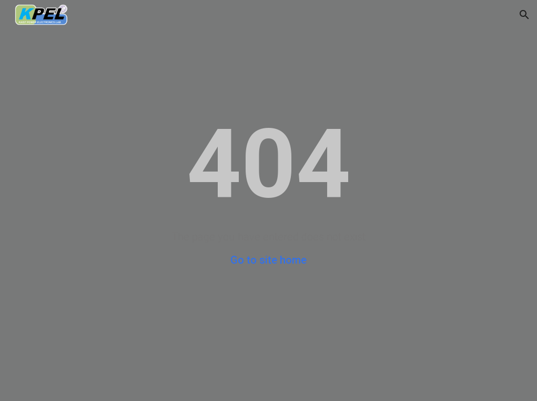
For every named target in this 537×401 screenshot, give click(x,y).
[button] (524, 14)
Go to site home (268, 260)
